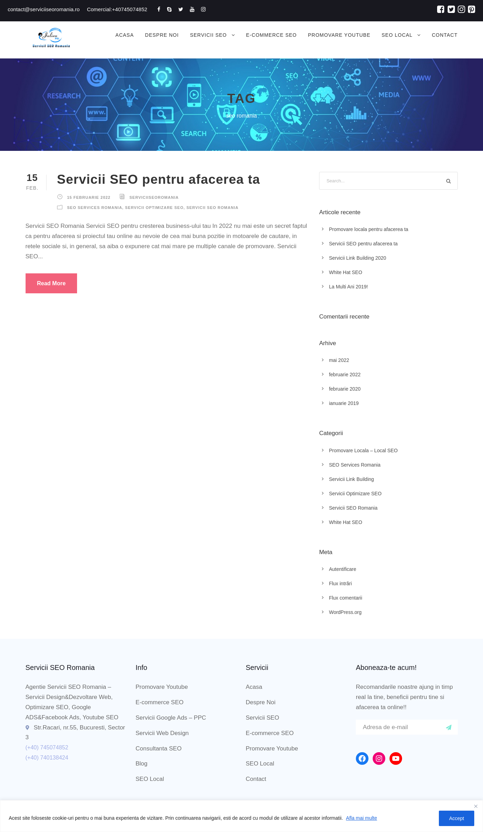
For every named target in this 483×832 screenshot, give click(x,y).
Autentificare (342, 569)
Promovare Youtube (339, 35)
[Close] (475, 806)
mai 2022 (339, 360)
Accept (456, 818)
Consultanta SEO (158, 748)
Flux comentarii (345, 598)
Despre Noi (162, 35)
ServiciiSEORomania (154, 197)
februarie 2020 (344, 389)
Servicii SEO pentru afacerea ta (158, 179)
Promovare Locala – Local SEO (363, 450)
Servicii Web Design (162, 733)
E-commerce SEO (271, 35)
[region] (241, 816)
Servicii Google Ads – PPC (171, 717)
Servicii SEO (208, 35)
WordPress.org (345, 612)
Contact (445, 35)
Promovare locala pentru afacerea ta (368, 229)
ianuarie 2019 (344, 403)
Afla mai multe (361, 818)
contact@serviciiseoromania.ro (44, 9)
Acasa (125, 35)
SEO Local (397, 35)
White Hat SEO (345, 272)
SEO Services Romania (94, 207)
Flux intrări (340, 583)
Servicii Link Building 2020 (357, 258)
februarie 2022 (344, 374)
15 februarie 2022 (89, 197)
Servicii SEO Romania (212, 207)
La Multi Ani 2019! (348, 286)
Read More (51, 283)
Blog (141, 763)
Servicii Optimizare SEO (154, 207)
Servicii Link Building (351, 479)
